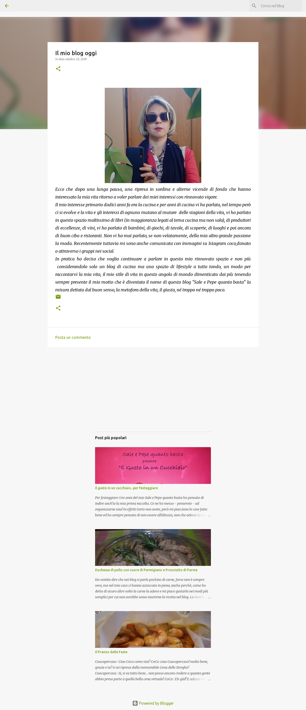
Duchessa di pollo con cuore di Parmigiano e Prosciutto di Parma (146, 570)
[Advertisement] (153, 394)
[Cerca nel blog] (276, 6)
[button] (58, 69)
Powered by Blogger (153, 703)
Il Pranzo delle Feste (111, 652)
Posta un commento (73, 337)
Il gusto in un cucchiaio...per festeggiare (126, 488)
